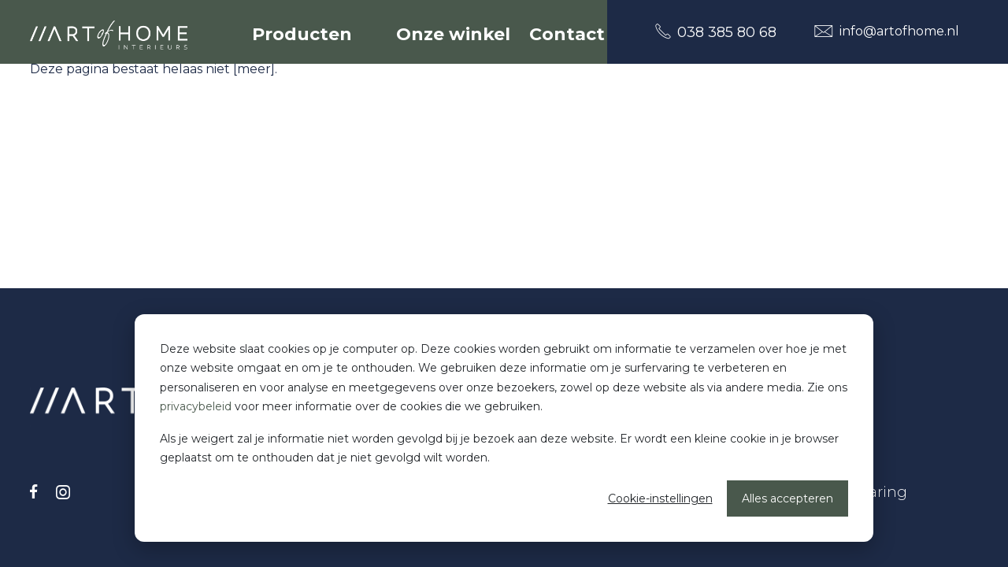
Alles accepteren (787, 498)
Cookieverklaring (846, 492)
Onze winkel (453, 34)
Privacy (811, 445)
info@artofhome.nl (886, 31)
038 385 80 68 (715, 31)
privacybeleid (196, 406)
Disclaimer (823, 468)
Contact (567, 34)
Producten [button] (304, 34)
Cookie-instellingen (660, 498)
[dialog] (504, 428)
